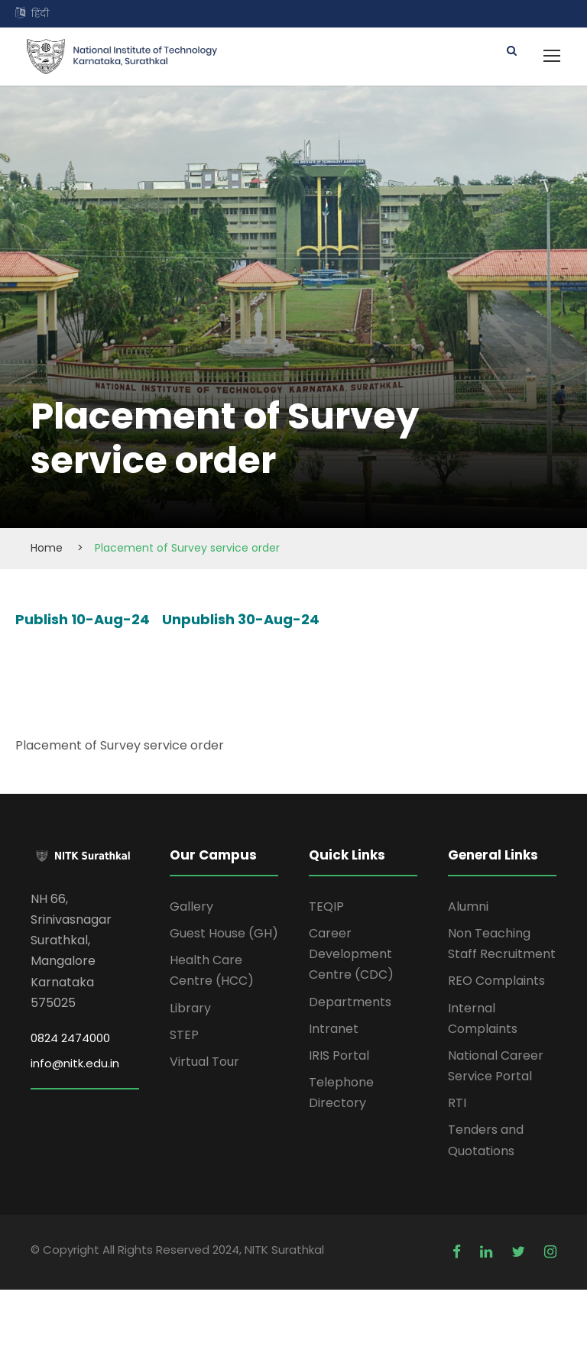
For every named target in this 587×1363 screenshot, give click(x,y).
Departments (350, 1002)
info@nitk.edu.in (75, 1063)
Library (190, 1008)
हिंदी (40, 13)
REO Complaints (496, 980)
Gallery (191, 906)
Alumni (468, 906)
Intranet (333, 1029)
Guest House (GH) (224, 933)
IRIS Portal (339, 1055)
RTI (457, 1103)
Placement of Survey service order (119, 745)
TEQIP (326, 906)
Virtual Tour (204, 1061)
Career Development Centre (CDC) (351, 953)
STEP (184, 1035)
